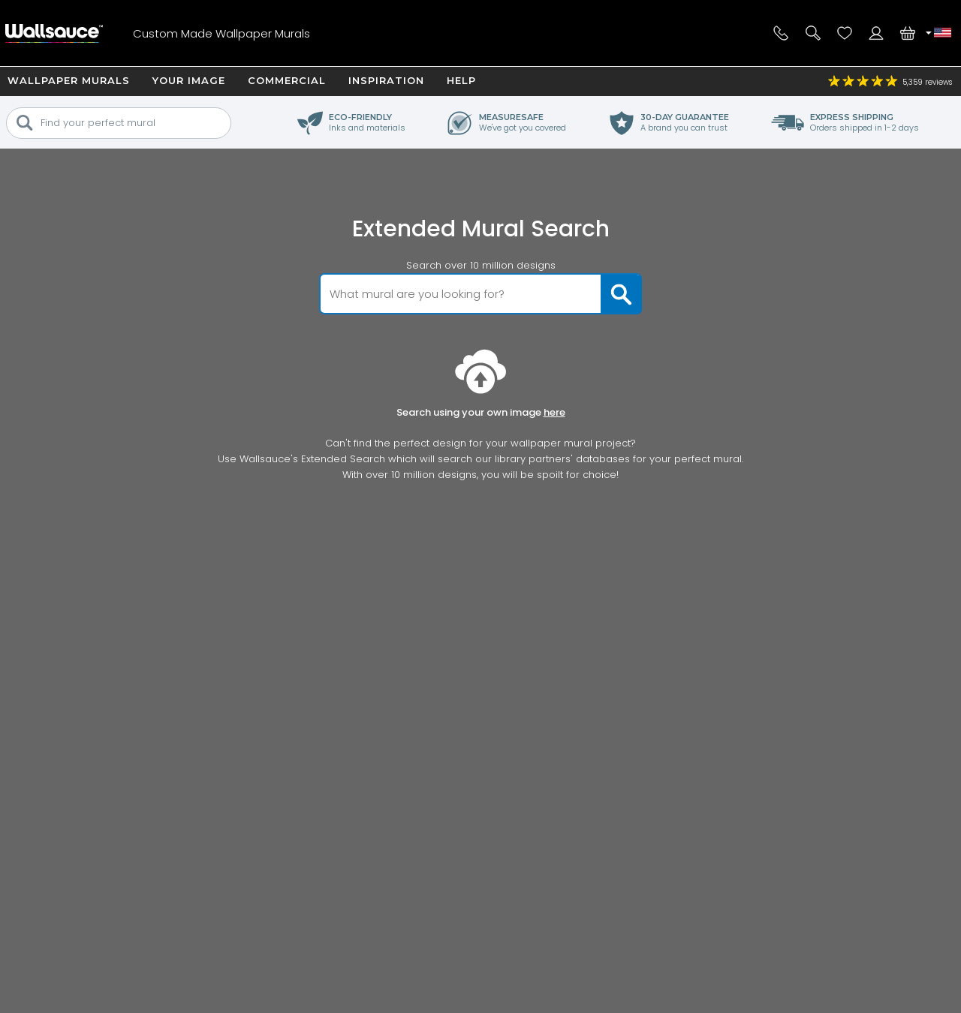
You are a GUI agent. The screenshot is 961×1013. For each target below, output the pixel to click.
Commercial (287, 80)
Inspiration (386, 80)
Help (461, 80)
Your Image (188, 80)
